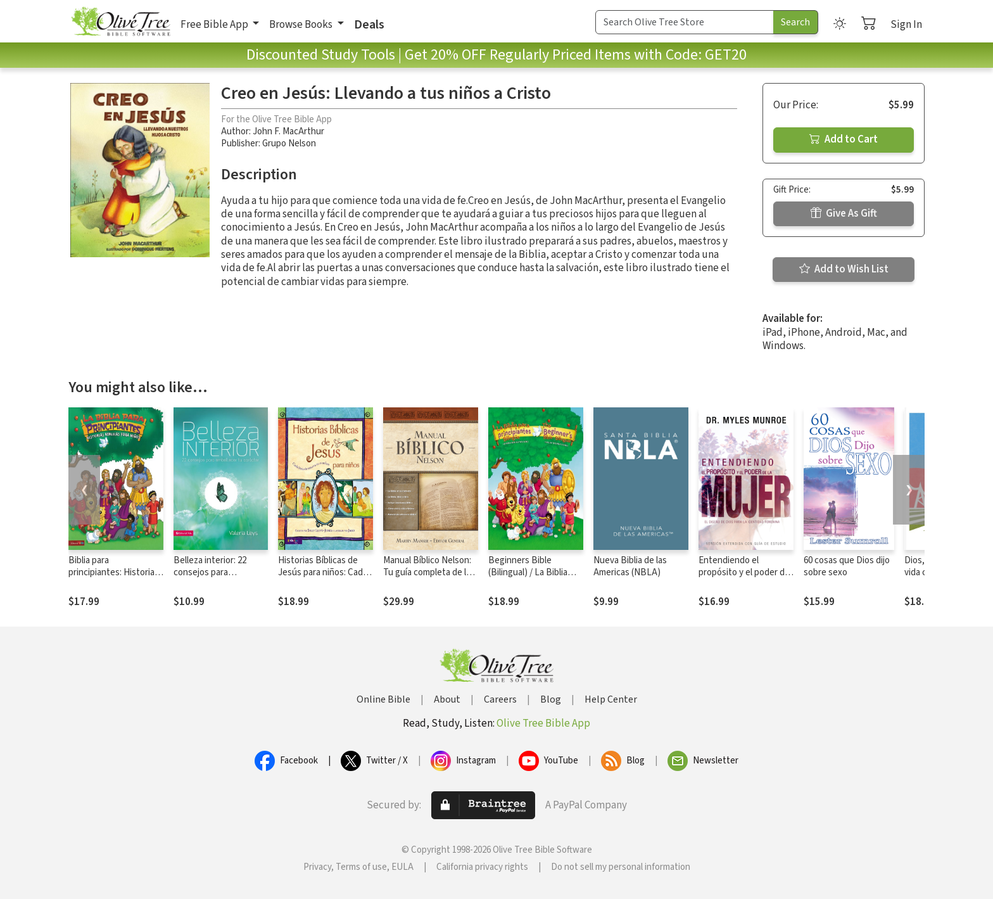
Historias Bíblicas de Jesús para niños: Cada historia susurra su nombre (322, 578)
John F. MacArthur (288, 131)
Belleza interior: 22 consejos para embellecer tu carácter (218, 572)
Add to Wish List (844, 269)
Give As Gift (844, 213)
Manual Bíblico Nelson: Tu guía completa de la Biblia (427, 572)
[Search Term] (684, 22)
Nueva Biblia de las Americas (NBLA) (630, 566)
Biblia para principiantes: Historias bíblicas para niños (113, 572)
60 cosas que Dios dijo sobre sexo (847, 566)
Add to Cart (843, 139)
